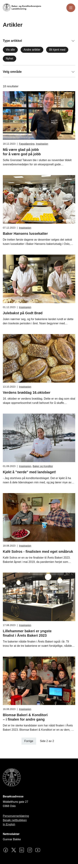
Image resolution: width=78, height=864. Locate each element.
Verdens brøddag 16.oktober (26, 392)
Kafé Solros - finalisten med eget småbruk (38, 551)
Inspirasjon (42, 143)
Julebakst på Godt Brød (23, 313)
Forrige (28, 741)
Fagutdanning (27, 143)
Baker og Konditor (43, 466)
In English (9, 824)
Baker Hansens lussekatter (25, 233)
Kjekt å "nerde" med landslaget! (29, 472)
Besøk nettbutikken (15, 820)
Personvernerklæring (16, 815)
